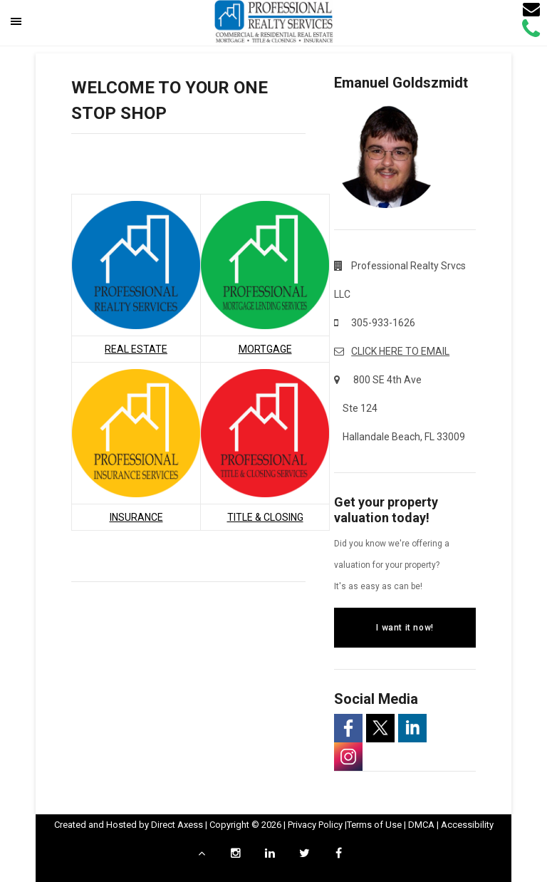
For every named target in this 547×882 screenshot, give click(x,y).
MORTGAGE (265, 349)
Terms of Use (374, 824)
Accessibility (467, 824)
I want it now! (404, 628)
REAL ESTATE (136, 349)
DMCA (421, 824)
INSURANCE (136, 517)
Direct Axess (177, 824)
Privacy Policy (315, 824)
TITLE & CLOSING (265, 517)
